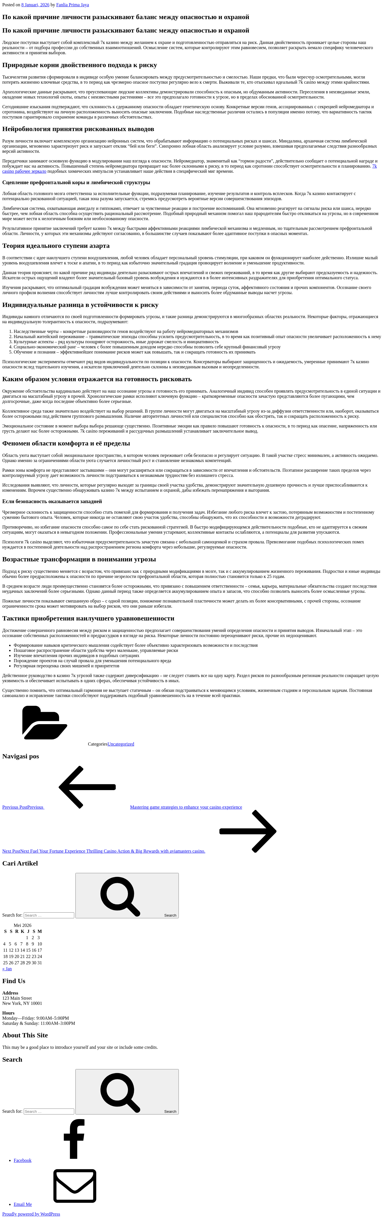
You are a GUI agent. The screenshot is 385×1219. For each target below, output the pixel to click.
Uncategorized (120, 744)
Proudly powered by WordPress (31, 1214)
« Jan (7, 968)
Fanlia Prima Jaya (72, 4)
